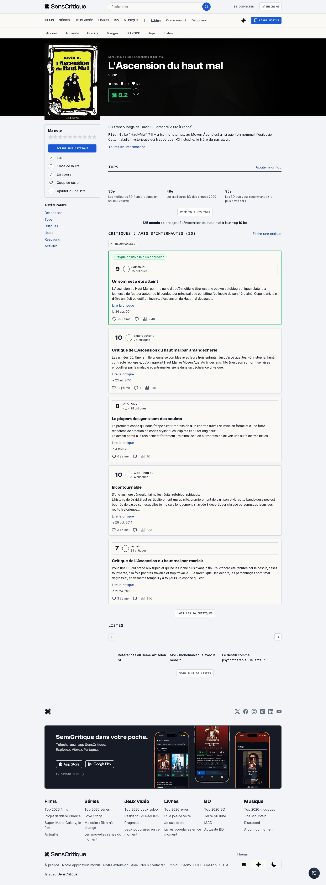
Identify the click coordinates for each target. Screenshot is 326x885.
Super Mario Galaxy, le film (62, 825)
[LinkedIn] (270, 713)
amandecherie (144, 335)
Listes (115, 625)
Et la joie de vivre (177, 816)
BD (129, 56)
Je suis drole (174, 823)
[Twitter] (237, 713)
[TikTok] (262, 713)
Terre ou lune (215, 816)
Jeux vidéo (136, 801)
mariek (135, 546)
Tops (113, 166)
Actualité (51, 834)
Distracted (252, 823)
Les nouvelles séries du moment (102, 836)
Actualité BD (214, 829)
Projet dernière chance (62, 816)
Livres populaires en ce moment (182, 831)
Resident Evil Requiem (141, 816)
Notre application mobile (81, 865)
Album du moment (258, 829)
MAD (208, 823)
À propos (51, 865)
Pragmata (132, 823)
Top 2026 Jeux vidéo (141, 809)
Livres (171, 801)
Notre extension (115, 865)
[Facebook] (245, 713)
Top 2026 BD (214, 809)
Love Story (93, 816)
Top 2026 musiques (259, 809)
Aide (134, 865)
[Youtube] (279, 713)
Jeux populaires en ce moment (142, 831)
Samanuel (138, 267)
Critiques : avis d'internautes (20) (152, 233)
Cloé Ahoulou (143, 472)
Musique (253, 801)
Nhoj (134, 404)
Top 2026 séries (97, 809)
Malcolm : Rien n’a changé (98, 825)
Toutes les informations (126, 147)
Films (50, 801)
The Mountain (255, 816)
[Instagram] (254, 713)
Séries (91, 801)
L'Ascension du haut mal (148, 56)
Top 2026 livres (176, 809)
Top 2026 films (56, 809)
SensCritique (116, 56)
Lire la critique (123, 305)
